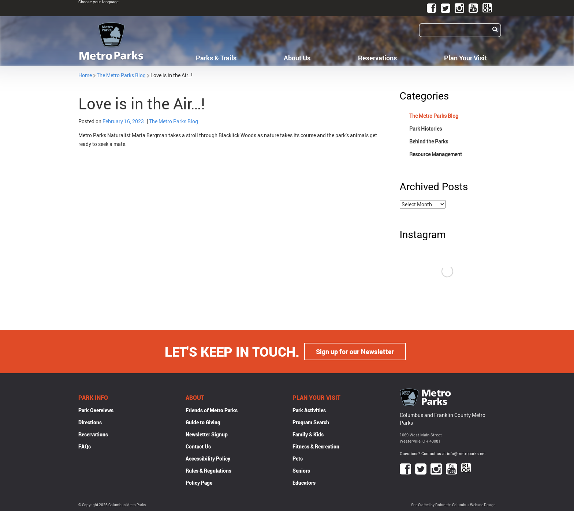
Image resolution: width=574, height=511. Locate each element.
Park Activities (309, 410)
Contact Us (198, 446)
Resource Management (435, 154)
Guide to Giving (203, 422)
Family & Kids (308, 434)
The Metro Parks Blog (121, 75)
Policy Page (199, 482)
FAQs (84, 446)
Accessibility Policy (208, 458)
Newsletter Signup (207, 434)
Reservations (377, 57)
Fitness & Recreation (315, 446)
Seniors (301, 470)
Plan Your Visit (465, 57)
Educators (304, 482)
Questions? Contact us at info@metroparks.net (443, 453)
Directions (90, 422)
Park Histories (425, 128)
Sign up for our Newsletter (355, 351)
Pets (297, 458)
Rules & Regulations (208, 470)
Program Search (310, 422)
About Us (297, 57)
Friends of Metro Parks (212, 410)
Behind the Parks (428, 141)
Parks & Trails (216, 57)
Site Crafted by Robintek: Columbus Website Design (453, 505)
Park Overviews (95, 410)
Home (85, 75)
